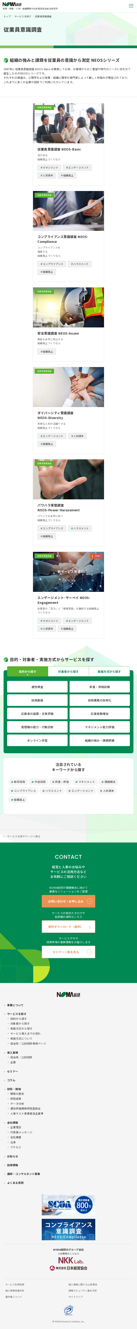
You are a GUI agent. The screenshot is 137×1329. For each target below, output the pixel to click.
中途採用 (40, 782)
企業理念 (15, 1127)
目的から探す (18, 1018)
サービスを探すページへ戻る (23, 836)
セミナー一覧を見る (66, 952)
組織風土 (68, 175)
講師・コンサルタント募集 (23, 1174)
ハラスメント (81, 264)
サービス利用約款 (14, 1284)
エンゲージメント (78, 167)
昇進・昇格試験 (99, 687)
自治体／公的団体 (21, 1057)
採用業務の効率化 (99, 700)
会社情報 (12, 1122)
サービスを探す (22, 16)
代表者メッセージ (21, 1132)
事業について (15, 1005)
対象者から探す (20, 1023)
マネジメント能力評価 (99, 727)
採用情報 (12, 1165)
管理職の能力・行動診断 (37, 727)
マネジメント (50, 167)
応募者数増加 (99, 713)
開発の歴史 (17, 1093)
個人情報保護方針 (14, 1290)
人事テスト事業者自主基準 (26, 1113)
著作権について (13, 1296)
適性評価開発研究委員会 (25, 1108)
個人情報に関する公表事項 (82, 1284)
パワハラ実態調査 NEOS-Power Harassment (58, 507)
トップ (7, 16)
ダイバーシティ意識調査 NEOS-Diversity (55, 415)
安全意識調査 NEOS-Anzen (58, 333)
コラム (11, 1080)
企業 (13, 1062)
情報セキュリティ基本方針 (82, 1290)
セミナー (12, 1071)
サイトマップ (75, 1296)
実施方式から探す (21, 1028)
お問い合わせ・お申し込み (65, 901)
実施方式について (21, 1038)
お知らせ (12, 1156)
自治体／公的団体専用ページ (28, 1043)
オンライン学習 (37, 740)
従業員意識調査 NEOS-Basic (59, 149)
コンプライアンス (53, 264)
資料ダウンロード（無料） (65, 926)
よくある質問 (15, 1183)
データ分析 (17, 1103)
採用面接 (37, 700)
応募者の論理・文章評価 (37, 713)
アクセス (15, 1147)
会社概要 (15, 1137)
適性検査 (37, 687)
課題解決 (110, 782)
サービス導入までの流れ (25, 1033)
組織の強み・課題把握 (99, 740)
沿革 (13, 1142)
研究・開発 (14, 1089)
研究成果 (15, 1098)
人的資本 (48, 175)
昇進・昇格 (62, 782)
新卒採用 (19, 782)
